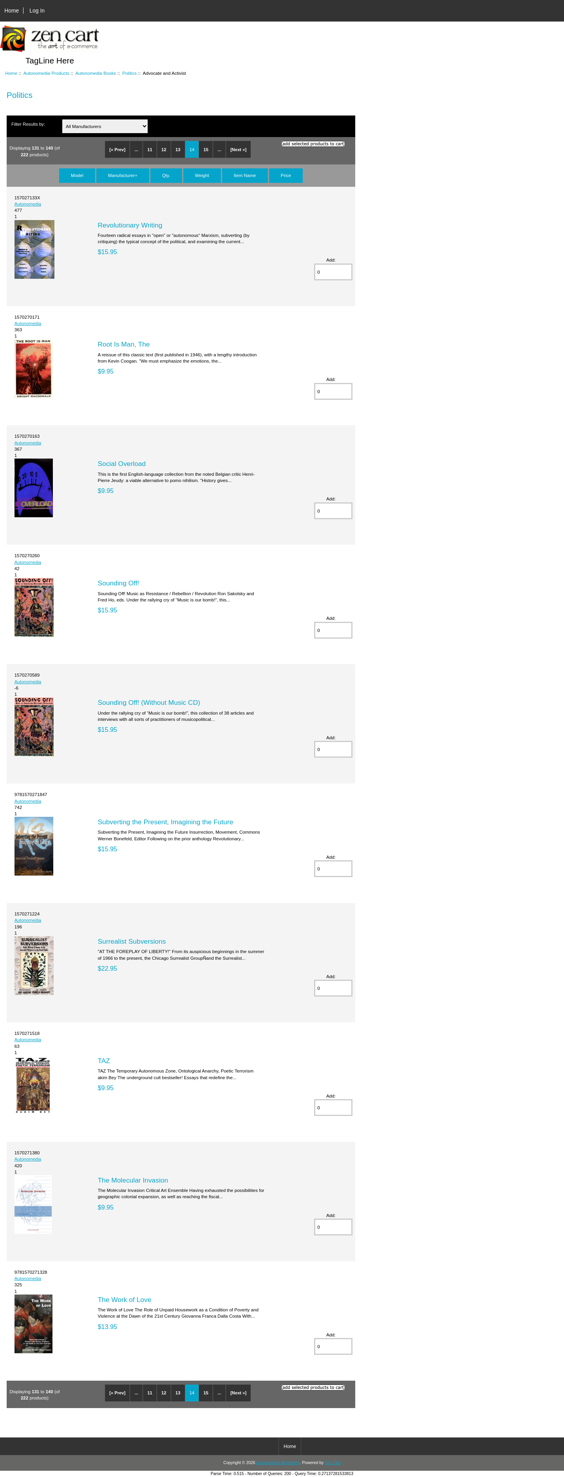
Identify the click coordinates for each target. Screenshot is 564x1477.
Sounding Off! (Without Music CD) (149, 702)
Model (77, 175)
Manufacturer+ (122, 175)
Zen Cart (333, 1463)
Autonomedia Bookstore (278, 1463)
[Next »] (238, 149)
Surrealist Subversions (132, 941)
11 (149, 149)
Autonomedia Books (95, 73)
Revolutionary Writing (130, 225)
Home (11, 10)
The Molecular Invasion (133, 1180)
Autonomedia (27, 203)
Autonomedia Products (46, 73)
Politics (129, 73)
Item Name (245, 175)
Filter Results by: (28, 123)
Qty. (166, 175)
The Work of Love (124, 1300)
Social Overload (122, 464)
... (136, 149)
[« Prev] (117, 149)
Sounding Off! (118, 583)
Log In (37, 10)
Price (286, 175)
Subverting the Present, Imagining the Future (165, 822)
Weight (202, 175)
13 (177, 149)
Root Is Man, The (124, 344)
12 (163, 149)
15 (206, 149)
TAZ (104, 1061)
